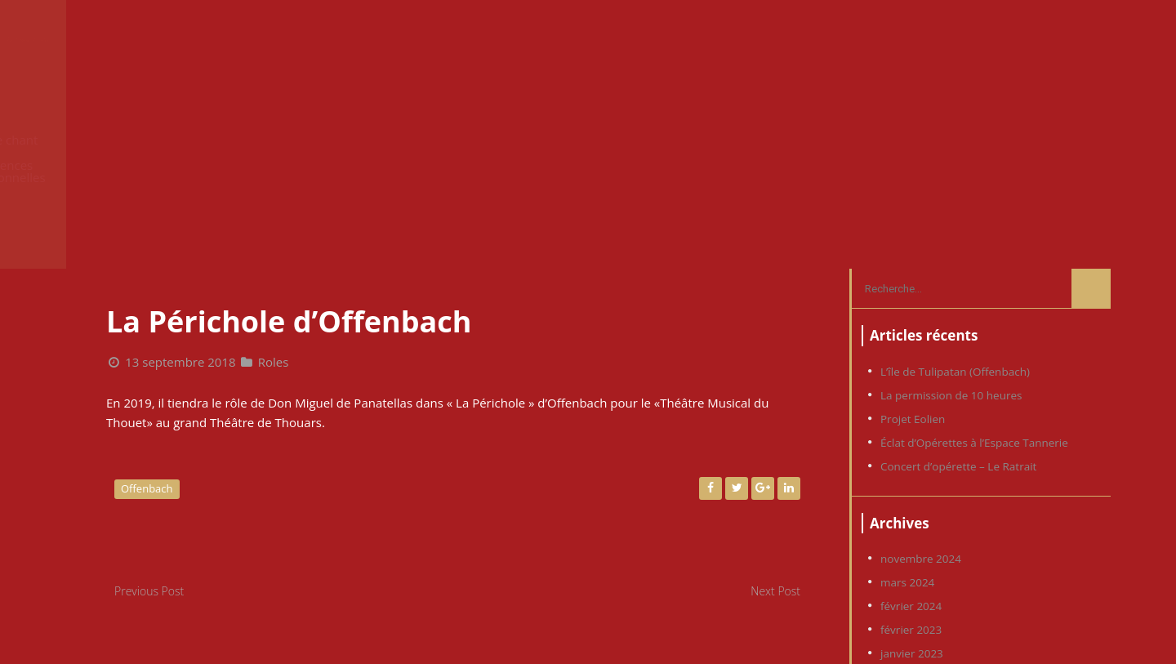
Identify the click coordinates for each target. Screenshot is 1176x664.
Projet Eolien (912, 233)
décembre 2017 (920, 610)
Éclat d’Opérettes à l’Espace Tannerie (974, 257)
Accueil (539, 40)
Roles (273, 176)
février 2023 (911, 444)
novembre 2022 (920, 491)
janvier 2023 (911, 468)
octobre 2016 (914, 633)
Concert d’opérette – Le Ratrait (958, 281)
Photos (993, 40)
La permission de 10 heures (951, 210)
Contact (1068, 40)
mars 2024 (907, 397)
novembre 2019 (920, 515)
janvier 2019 (911, 539)
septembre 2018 (922, 562)
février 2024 (911, 420)
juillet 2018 (908, 586)
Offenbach (147, 303)
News (608, 40)
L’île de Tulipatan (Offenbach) (955, 186)
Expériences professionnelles (858, 40)
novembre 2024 (920, 373)
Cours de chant (700, 40)
